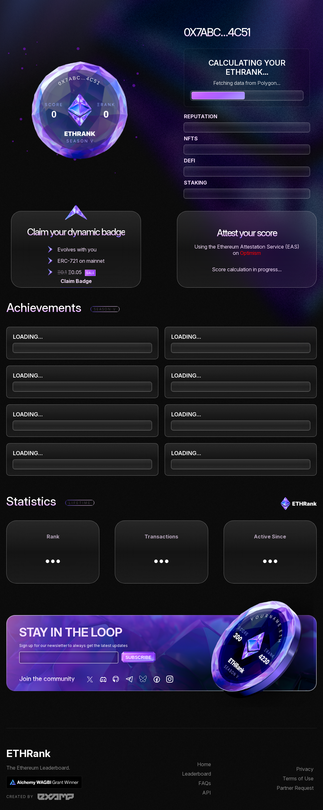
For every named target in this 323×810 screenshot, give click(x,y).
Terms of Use (298, 778)
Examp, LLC (56, 797)
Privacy (305, 769)
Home (204, 764)
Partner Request (295, 788)
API (206, 792)
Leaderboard (196, 774)
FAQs (204, 783)
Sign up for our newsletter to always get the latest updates (73, 645)
